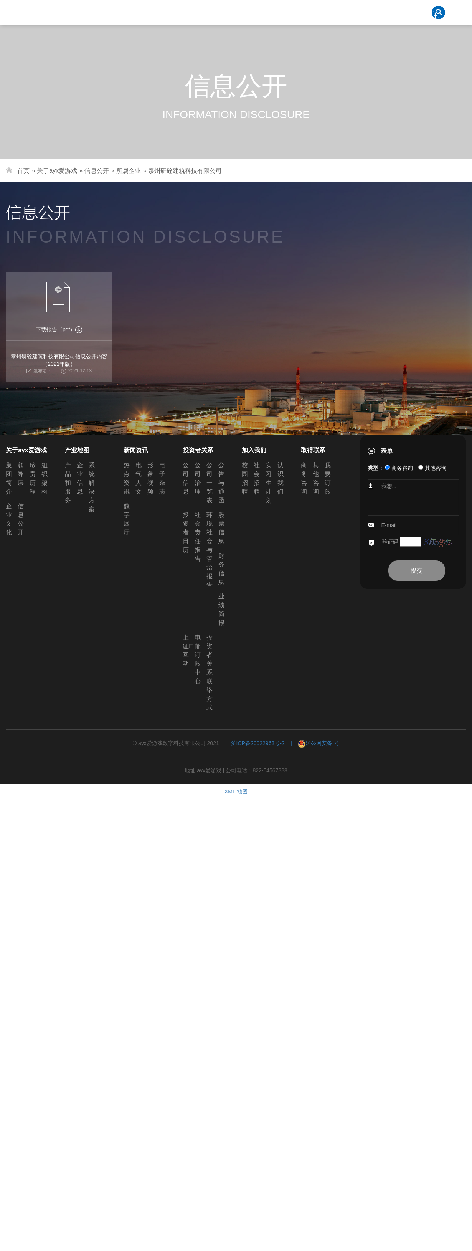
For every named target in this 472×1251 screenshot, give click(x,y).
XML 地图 (236, 791)
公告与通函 (221, 482)
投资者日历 (186, 532)
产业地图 (77, 450)
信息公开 (96, 170)
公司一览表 (209, 482)
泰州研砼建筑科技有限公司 (185, 170)
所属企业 (128, 170)
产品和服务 (68, 482)
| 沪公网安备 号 (312, 743)
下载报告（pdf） (59, 329)
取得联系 (313, 450)
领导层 (21, 474)
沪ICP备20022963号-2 (258, 743)
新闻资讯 (136, 450)
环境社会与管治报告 (209, 550)
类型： (376, 468)
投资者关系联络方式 (209, 672)
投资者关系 (198, 450)
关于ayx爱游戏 (57, 170)
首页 (23, 170)
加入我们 (254, 450)
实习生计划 (269, 482)
